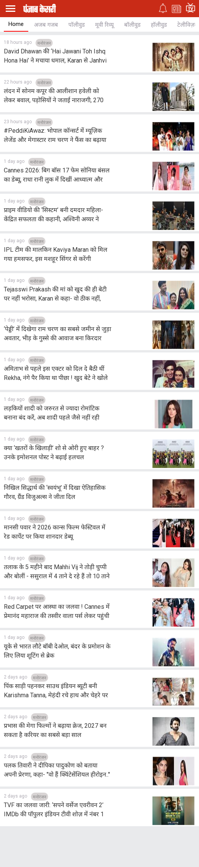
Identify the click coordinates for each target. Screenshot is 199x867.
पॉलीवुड (76, 24)
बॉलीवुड (132, 24)
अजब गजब (46, 24)
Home (16, 24)
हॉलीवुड (159, 24)
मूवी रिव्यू (104, 24)
